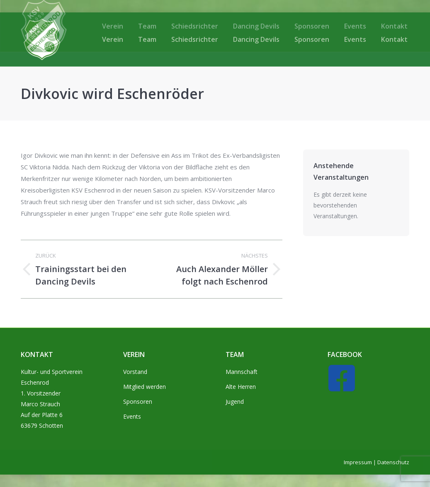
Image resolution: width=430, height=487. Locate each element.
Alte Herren (241, 387)
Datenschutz (393, 462)
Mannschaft (242, 372)
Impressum (358, 462)
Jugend (235, 401)
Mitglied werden (144, 387)
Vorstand (135, 372)
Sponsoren (137, 401)
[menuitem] (112, 39)
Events (132, 416)
